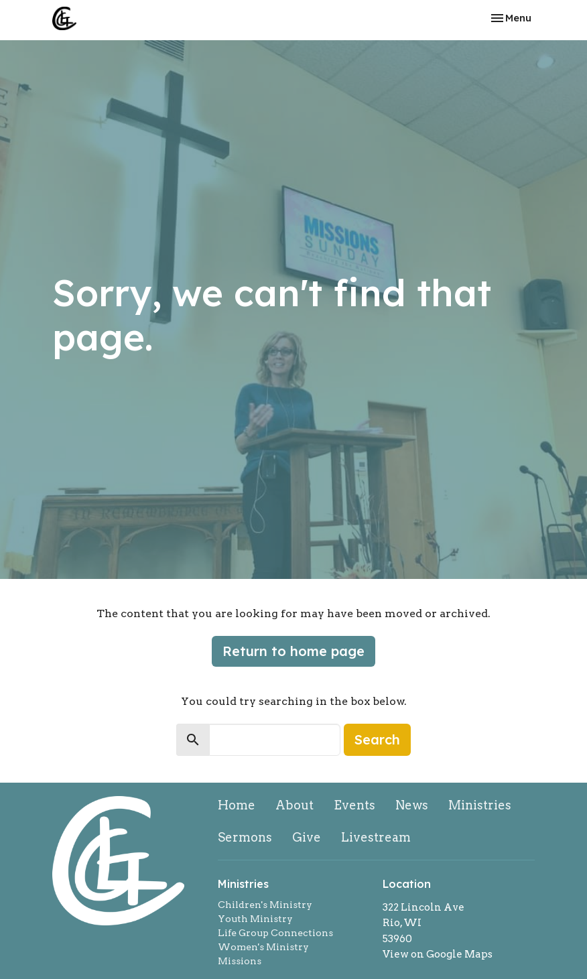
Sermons (245, 837)
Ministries (479, 805)
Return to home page (293, 651)
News (411, 805)
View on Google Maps (438, 954)
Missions (239, 961)
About (294, 805)
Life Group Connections (275, 932)
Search (377, 739)
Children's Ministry (265, 904)
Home (236, 805)
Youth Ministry (255, 918)
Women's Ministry (263, 946)
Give (306, 837)
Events (354, 805)
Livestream (376, 837)
